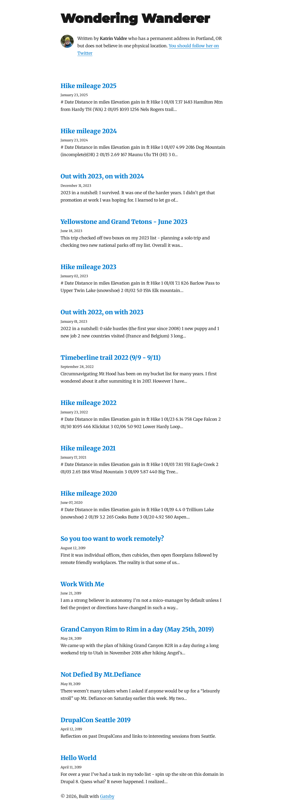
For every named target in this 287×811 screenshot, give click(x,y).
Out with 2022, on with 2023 (102, 312)
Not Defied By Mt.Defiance (101, 674)
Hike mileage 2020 (89, 493)
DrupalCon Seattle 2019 (96, 720)
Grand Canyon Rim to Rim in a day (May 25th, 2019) (137, 629)
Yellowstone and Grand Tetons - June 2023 (124, 221)
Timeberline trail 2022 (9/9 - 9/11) (111, 357)
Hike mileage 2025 (88, 86)
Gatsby (107, 796)
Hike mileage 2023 (88, 267)
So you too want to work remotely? (112, 538)
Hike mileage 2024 (89, 131)
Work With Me (82, 584)
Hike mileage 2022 (88, 403)
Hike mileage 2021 (88, 448)
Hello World (78, 758)
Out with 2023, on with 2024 (102, 176)
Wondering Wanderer (135, 18)
